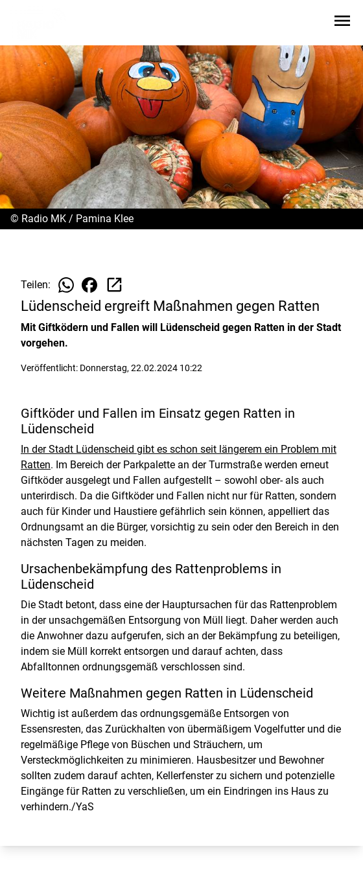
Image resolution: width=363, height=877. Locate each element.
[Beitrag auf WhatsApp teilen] (66, 285)
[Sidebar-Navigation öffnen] (342, 23)
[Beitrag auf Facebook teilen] (89, 285)
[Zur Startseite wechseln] (41, 23)
